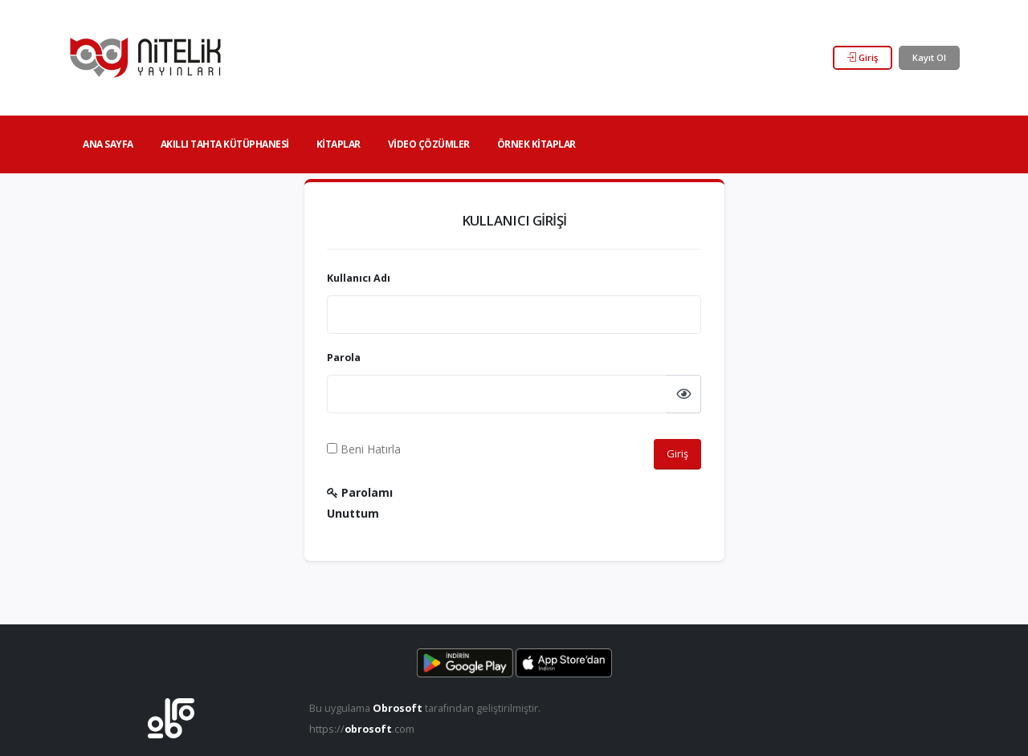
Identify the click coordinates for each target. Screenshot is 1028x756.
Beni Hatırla (364, 449)
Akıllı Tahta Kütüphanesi (225, 144)
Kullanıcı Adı (358, 278)
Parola (344, 357)
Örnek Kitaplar (536, 144)
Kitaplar (338, 144)
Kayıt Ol (929, 57)
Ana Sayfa (108, 144)
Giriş (862, 57)
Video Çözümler (429, 144)
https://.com (361, 729)
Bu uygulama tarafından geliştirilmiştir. (425, 708)
